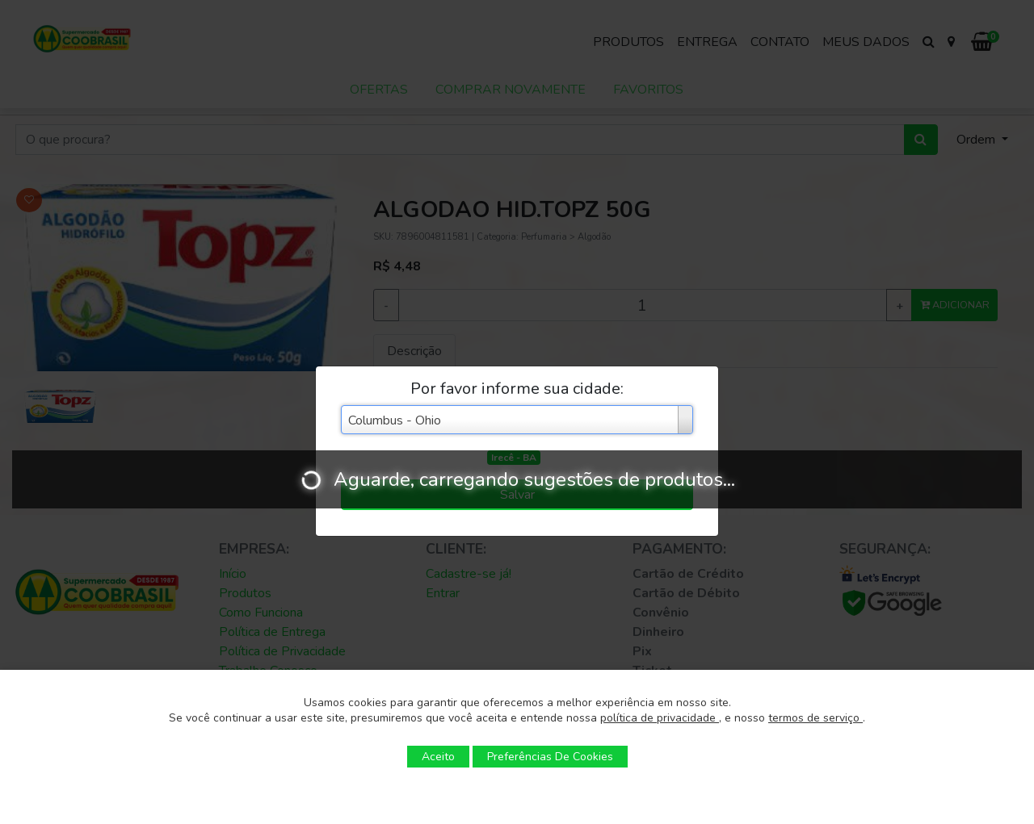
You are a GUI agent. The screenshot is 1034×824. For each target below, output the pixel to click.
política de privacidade (659, 718)
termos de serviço (815, 718)
